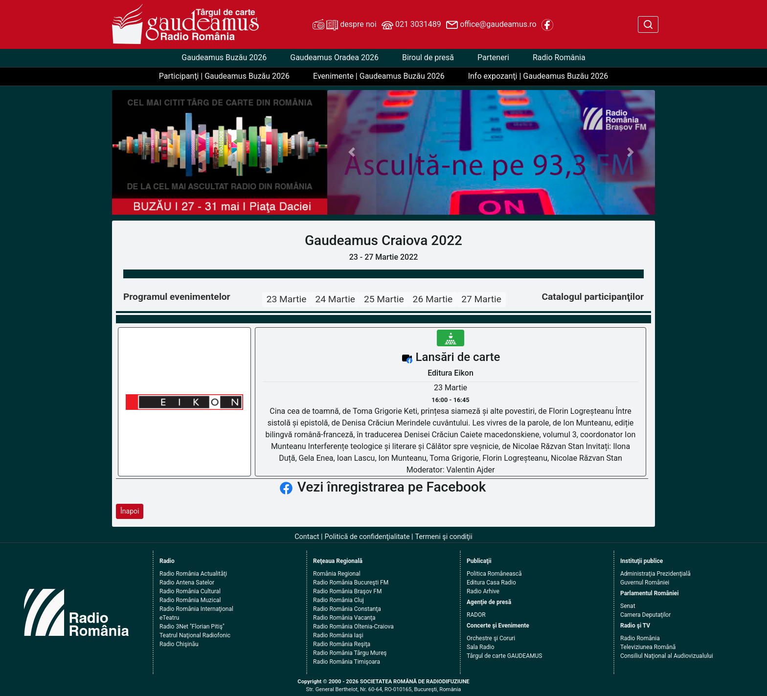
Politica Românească (494, 573)
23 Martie (287, 299)
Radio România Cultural (190, 591)
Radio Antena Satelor (186, 582)
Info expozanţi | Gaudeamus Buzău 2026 (538, 76)
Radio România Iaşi (338, 635)
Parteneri (493, 57)
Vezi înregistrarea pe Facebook (391, 487)
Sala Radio (481, 647)
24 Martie (335, 299)
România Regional (337, 573)
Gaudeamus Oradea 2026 (334, 57)
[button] (352, 152)
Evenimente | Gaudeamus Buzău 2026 (379, 76)
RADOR (476, 614)
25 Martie (384, 299)
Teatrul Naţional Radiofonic (194, 635)
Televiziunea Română (648, 647)
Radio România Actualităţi (193, 573)
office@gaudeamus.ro (491, 25)
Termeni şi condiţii (444, 537)
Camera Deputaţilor (645, 614)
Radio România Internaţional (196, 609)
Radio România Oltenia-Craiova (353, 626)
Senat (627, 606)
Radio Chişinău (179, 644)
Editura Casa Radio (491, 582)
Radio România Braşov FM (347, 591)
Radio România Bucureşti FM (350, 582)
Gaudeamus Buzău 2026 (224, 57)
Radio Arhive (483, 591)
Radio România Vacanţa (344, 617)
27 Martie (481, 299)
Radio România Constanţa (347, 609)
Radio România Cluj (338, 600)
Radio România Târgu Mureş (349, 653)
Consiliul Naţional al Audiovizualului (666, 655)
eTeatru (169, 617)
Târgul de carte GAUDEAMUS (504, 655)
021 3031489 (411, 25)
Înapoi (129, 511)
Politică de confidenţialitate (367, 537)
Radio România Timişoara (346, 661)
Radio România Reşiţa (341, 644)
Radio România (559, 57)
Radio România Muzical (190, 600)
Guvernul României (644, 582)
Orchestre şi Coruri (491, 638)
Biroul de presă (428, 57)
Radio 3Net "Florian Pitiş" (192, 626)
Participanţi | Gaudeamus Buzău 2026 (224, 76)
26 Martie (433, 299)
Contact (306, 537)
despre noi (344, 25)
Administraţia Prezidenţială (655, 573)
